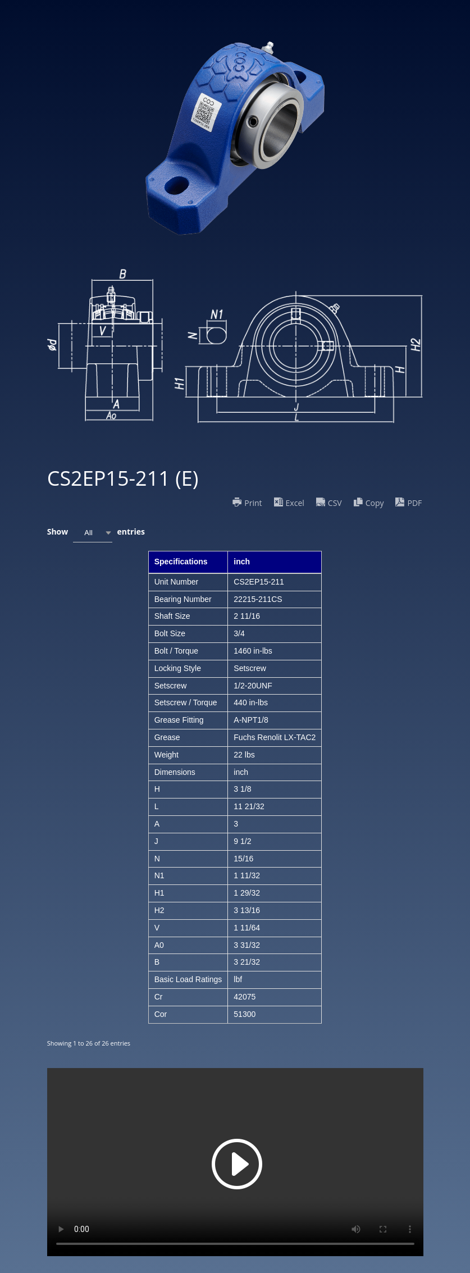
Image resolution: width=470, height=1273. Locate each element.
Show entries (96, 532)
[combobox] (92, 532)
